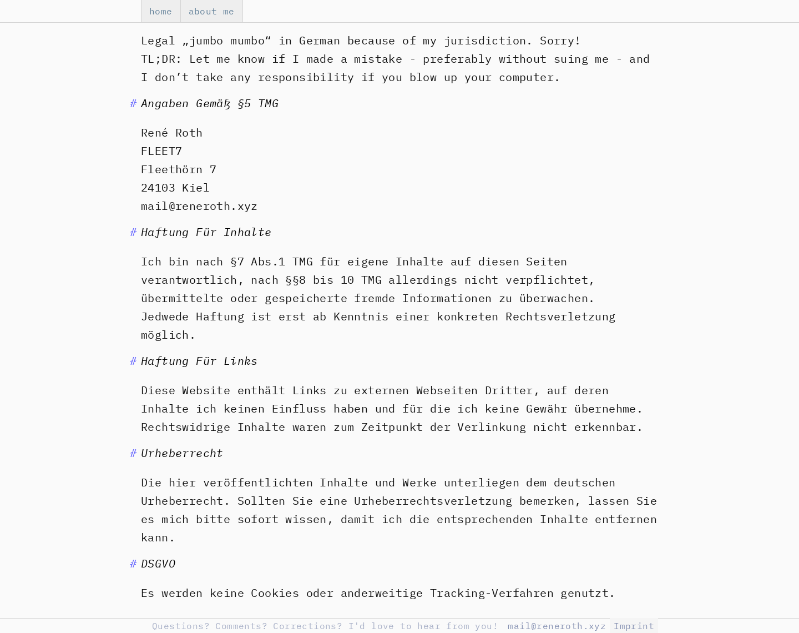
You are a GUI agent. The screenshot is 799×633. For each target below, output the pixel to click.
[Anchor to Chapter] (133, 103)
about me (212, 11)
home (161, 11)
